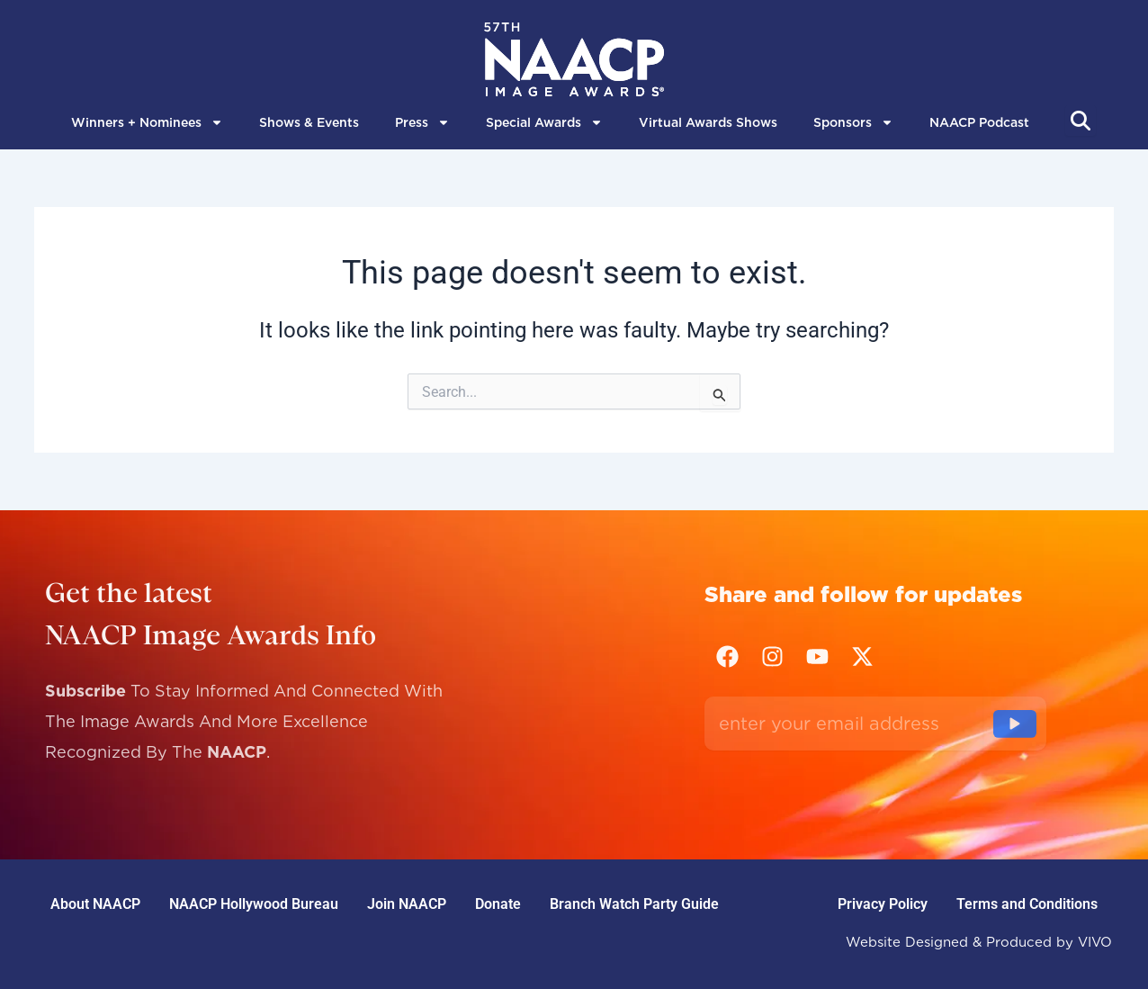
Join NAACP (406, 904)
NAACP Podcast (979, 122)
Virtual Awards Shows (708, 122)
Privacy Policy (883, 904)
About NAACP (95, 904)
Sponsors (853, 122)
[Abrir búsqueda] (1080, 120)
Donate (498, 904)
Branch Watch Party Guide (634, 904)
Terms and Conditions (1027, 904)
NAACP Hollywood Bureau (253, 904)
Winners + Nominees (147, 122)
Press (422, 122)
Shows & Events (309, 122)
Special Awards (544, 122)
